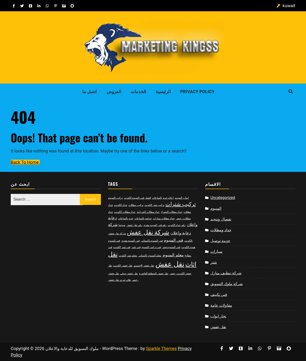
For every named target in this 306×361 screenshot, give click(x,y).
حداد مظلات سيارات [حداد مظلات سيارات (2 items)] (164, 218)
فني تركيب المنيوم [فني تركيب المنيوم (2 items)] (151, 247)
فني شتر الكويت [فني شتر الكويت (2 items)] (121, 247)
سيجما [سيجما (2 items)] (122, 225)
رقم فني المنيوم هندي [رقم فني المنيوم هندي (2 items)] (154, 225)
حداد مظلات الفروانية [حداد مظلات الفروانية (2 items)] (148, 212)
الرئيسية (163, 91)
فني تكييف (218, 294)
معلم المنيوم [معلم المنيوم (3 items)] (173, 255)
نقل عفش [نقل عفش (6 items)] (169, 264)
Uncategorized (222, 197)
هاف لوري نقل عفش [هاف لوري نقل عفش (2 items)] (119, 280)
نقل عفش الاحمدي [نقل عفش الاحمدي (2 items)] (144, 265)
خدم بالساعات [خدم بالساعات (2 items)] (125, 218)
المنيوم (215, 208)
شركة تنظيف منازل (225, 273)
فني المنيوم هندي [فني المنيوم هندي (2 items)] (130, 240)
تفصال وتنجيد (220, 219)
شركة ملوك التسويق (226, 284)
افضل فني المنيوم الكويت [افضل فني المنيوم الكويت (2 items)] (137, 197)
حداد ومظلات (220, 230)
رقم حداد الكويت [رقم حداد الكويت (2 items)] (177, 225)
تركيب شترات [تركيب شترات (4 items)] (180, 204)
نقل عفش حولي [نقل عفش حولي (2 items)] (129, 273)
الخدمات (138, 91)
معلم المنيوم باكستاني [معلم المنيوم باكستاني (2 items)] (149, 255)
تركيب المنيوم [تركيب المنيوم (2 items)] (115, 197)
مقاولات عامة (221, 305)
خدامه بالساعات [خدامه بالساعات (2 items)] (143, 218)
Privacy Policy (197, 91)
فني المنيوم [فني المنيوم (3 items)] (173, 240)
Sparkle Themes (161, 348)
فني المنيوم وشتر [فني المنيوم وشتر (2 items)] (171, 247)
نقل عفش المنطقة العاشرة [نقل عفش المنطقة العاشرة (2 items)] (154, 273)
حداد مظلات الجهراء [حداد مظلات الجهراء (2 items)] (171, 212)
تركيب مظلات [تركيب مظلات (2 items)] (135, 205)
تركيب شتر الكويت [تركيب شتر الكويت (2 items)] (154, 205)
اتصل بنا (89, 91)
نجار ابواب (218, 316)
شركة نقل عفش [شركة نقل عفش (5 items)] (148, 232)
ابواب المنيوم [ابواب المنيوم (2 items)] (182, 197)
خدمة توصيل (220, 240)
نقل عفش (218, 327)
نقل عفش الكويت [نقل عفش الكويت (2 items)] (122, 265)
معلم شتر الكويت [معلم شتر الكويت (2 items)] (128, 255)
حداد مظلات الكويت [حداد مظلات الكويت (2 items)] (125, 212)
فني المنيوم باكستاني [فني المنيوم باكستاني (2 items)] (152, 240)
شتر (213, 262)
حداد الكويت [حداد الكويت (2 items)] (120, 205)
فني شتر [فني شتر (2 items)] (136, 247)
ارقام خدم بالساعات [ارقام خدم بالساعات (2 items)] (163, 197)
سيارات (216, 251)
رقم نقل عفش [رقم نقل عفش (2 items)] (134, 225)
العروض (114, 91)
